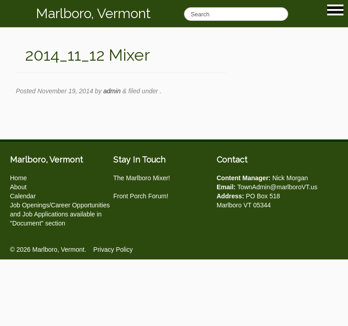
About (18, 187)
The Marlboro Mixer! (141, 178)
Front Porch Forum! (140, 196)
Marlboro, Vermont (93, 13)
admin (112, 91)
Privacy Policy (113, 249)
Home (18, 178)
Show (335, 10)
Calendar (23, 196)
